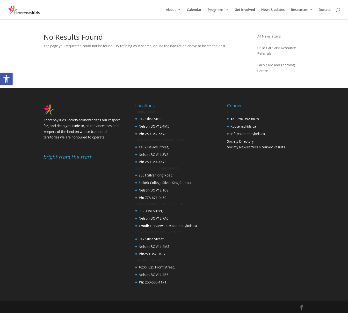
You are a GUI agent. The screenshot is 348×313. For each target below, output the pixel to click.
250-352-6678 (155, 133)
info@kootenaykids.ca (248, 133)
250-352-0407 (155, 254)
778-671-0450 (155, 197)
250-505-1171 (155, 282)
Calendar (194, 10)
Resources (299, 10)
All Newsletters (269, 36)
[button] (6, 79)
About (171, 10)
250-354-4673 (155, 162)
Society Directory (240, 141)
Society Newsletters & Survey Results (256, 147)
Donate (325, 10)
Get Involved (244, 10)
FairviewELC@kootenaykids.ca (173, 225)
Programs (216, 10)
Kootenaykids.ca (243, 126)
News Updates (273, 10)
